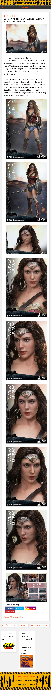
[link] (27, 95)
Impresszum (21, 685)
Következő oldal (40, 625)
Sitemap (31, 685)
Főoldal (24, 625)
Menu (25, 7)
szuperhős (18, 617)
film (11, 617)
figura (6, 617)
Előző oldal (9, 625)
